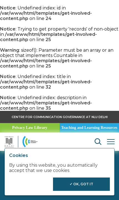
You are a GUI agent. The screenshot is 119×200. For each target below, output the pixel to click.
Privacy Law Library (29, 128)
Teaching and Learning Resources (89, 128)
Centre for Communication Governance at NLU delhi (60, 117)
